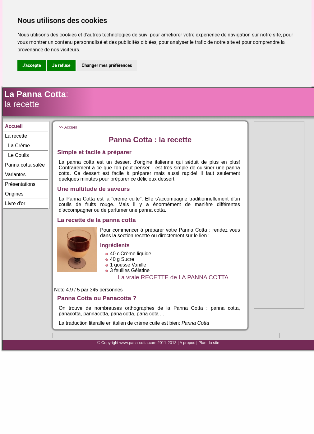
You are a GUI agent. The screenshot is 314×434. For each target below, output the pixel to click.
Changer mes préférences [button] (107, 65)
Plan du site (208, 342)
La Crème (19, 145)
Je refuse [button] (61, 65)
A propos (187, 342)
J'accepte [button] (31, 65)
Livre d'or (15, 203)
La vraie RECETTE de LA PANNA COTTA (173, 277)
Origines (14, 193)
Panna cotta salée (25, 164)
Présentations (20, 184)
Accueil (14, 126)
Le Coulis (18, 155)
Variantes (15, 174)
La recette (16, 136)
